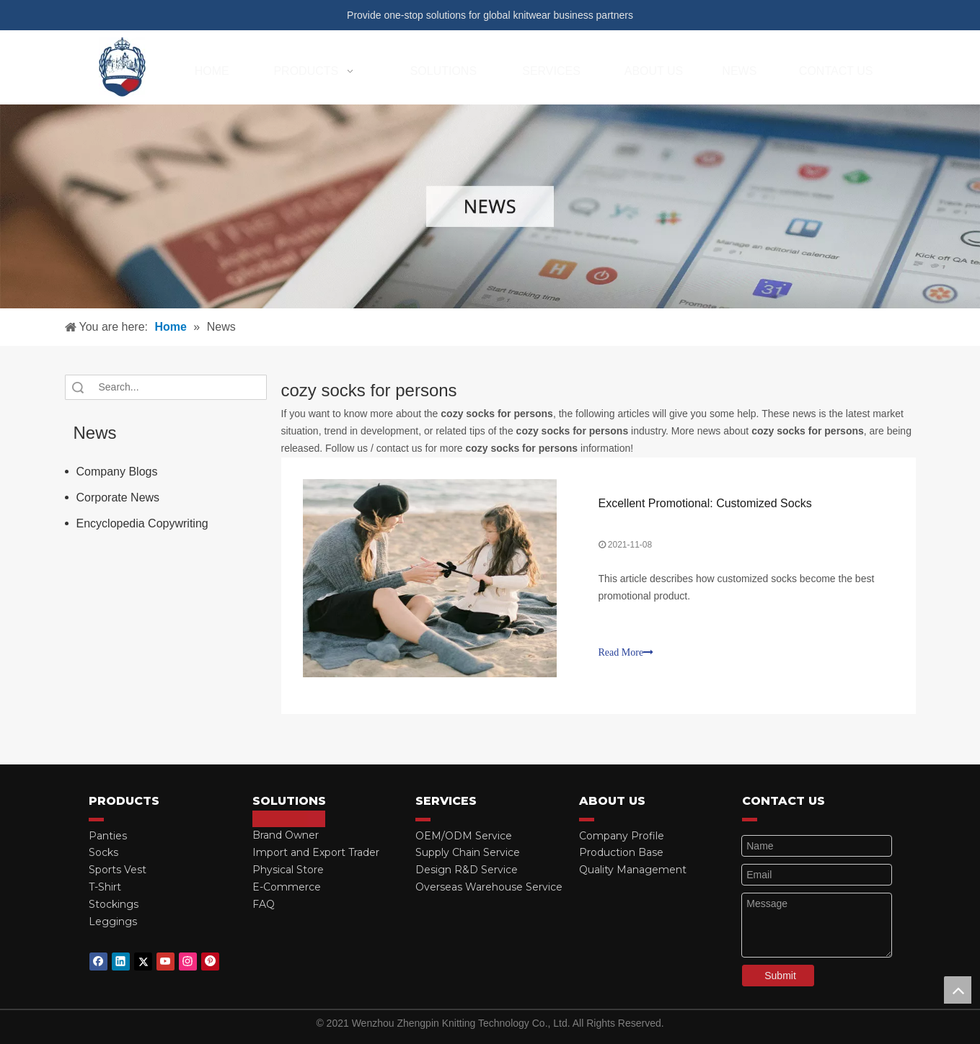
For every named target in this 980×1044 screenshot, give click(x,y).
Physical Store (288, 869)
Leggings (113, 921)
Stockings (113, 904)
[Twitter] (143, 961)
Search (78, 387)
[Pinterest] (210, 961)
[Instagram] (188, 961)
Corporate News (118, 497)
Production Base (621, 852)
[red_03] (96, 819)
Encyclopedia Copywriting (142, 523)
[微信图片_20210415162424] (490, 206)
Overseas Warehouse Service (488, 886)
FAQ (263, 904)
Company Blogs (117, 471)
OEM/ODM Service (463, 835)
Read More (626, 652)
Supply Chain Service (467, 852)
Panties (108, 835)
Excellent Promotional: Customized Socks (705, 503)
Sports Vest (117, 869)
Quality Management (633, 869)
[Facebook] (98, 961)
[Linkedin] (121, 961)
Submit (780, 975)
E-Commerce (286, 886)
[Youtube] (165, 961)
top (957, 990)
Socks (103, 852)
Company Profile (621, 835)
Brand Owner (285, 835)
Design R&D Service (466, 869)
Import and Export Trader (315, 852)
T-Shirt (105, 886)
